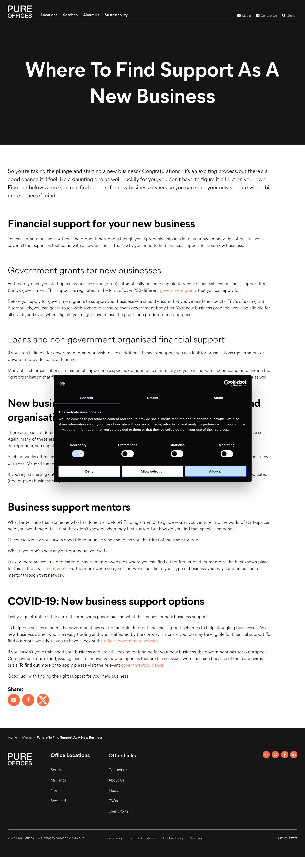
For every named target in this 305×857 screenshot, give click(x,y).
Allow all (216, 471)
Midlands (59, 780)
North (56, 790)
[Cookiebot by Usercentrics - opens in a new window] (227, 383)
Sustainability (116, 14)
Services (70, 14)
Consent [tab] (86, 398)
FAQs (113, 800)
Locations (49, 14)
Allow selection (152, 471)
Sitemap (196, 838)
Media (244, 15)
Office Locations (70, 755)
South (56, 769)
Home (12, 737)
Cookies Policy (173, 838)
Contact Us (266, 15)
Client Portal (118, 811)
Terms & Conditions (143, 838)
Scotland (58, 800)
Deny (89, 471)
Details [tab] (152, 398)
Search (289, 15)
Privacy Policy (112, 838)
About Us (91, 14)
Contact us (117, 769)
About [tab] (218, 398)
